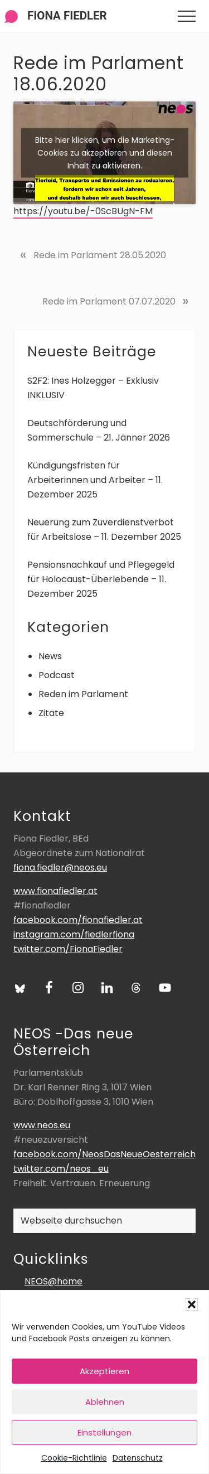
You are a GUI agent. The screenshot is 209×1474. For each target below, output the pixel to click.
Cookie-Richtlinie (74, 1457)
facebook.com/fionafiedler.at (78, 920)
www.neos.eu (41, 1125)
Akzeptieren (104, 1371)
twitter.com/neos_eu (61, 1168)
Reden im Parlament (83, 694)
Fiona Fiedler (67, 15)
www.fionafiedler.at (55, 891)
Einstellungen (104, 1432)
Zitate (51, 713)
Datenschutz (138, 1457)
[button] (191, 1304)
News (50, 656)
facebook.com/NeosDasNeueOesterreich (104, 1154)
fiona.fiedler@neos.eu (60, 867)
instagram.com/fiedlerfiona (73, 934)
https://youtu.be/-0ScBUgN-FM (83, 211)
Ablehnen (104, 1402)
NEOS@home (53, 1281)
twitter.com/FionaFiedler (68, 949)
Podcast (56, 675)
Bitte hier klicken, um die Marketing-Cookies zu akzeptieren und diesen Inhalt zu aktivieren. (104, 152)
